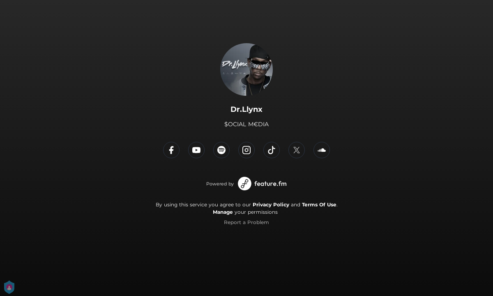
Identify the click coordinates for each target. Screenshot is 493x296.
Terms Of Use (319, 204)
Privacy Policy (271, 204)
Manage (223, 212)
